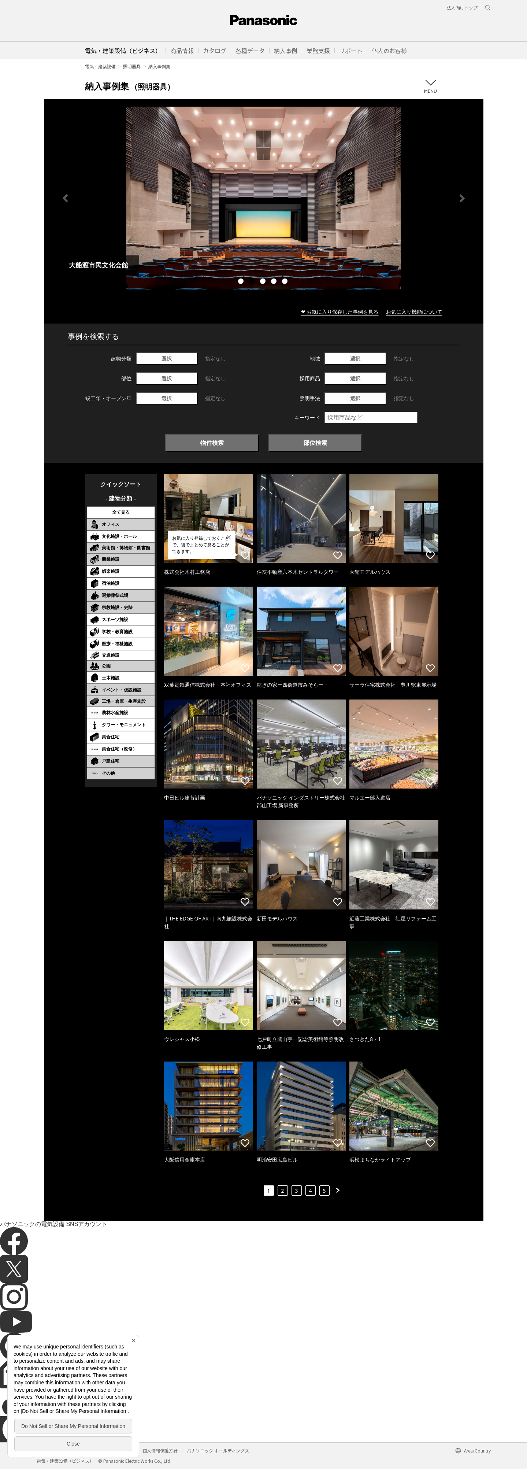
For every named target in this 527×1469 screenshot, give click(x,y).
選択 (167, 358)
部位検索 (315, 443)
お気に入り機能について (414, 311)
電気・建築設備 (100, 66)
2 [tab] (252, 282)
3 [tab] (263, 282)
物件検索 (212, 443)
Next (462, 198)
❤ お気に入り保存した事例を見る (340, 311)
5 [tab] (285, 282)
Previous (65, 198)
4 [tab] (274, 282)
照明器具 (132, 66)
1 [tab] (241, 282)
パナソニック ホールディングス (218, 1450)
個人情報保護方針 (160, 1450)
